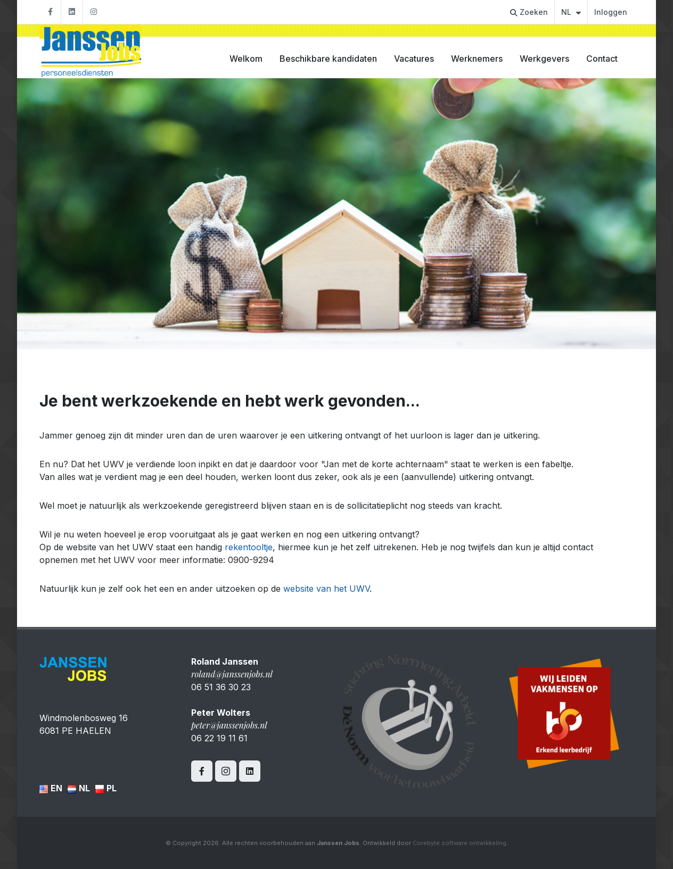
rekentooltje (249, 547)
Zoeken (529, 11)
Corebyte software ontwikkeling (459, 843)
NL (571, 11)
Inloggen (610, 11)
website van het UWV (326, 588)
